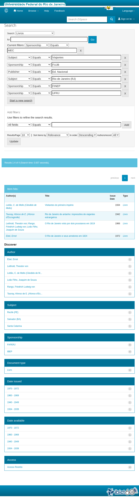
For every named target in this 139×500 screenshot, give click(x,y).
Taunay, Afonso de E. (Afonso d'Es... (24, 293)
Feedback (59, 10)
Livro (125, 205)
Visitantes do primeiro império (59, 205)
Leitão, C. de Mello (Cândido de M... (24, 273)
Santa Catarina (14, 326)
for (8, 39)
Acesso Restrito (14, 467)
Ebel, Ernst (11, 236)
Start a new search (21, 100)
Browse (33, 10)
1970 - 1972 (13, 388)
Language (128, 10)
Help (46, 10)
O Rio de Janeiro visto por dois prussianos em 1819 (70, 223)
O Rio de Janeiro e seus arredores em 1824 (66, 236)
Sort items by (39, 135)
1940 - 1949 (13, 402)
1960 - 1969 (13, 395)
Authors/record (104, 135)
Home (18, 10)
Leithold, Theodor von (16, 223)
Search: (11, 33)
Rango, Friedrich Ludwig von (21, 287)
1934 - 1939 (13, 409)
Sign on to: (126, 18)
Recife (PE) (12, 312)
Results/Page (13, 135)
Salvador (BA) (14, 319)
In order (73, 135)
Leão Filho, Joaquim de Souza (22, 280)
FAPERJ (11, 344)
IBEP (9, 351)
